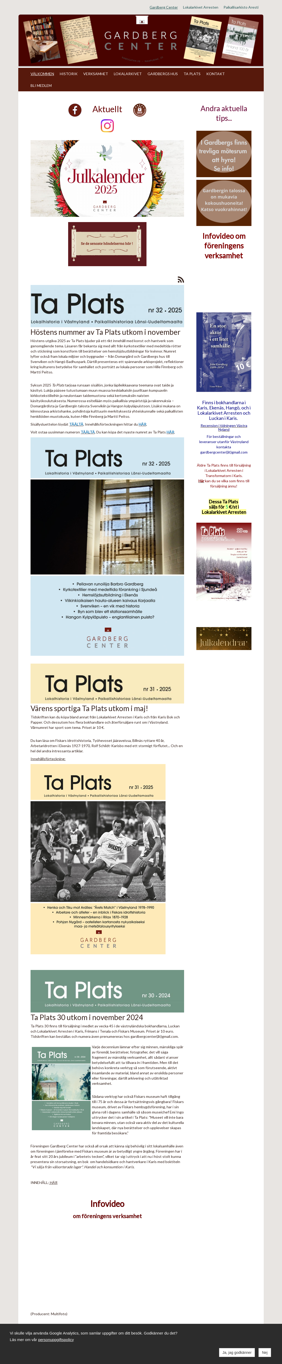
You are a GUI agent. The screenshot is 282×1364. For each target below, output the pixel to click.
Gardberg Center (164, 7)
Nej (264, 1352)
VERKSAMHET (95, 74)
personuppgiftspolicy (56, 1339)
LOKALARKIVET (128, 74)
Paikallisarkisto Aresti (241, 7)
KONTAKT (215, 74)
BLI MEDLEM (41, 85)
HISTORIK (69, 74)
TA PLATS (192, 74)
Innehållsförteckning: (48, 759)
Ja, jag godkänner (236, 1352)
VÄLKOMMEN (42, 74)
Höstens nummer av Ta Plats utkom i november (105, 331)
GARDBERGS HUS (163, 74)
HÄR (53, 1182)
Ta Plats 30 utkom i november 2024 (87, 1017)
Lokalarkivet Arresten (200, 7)
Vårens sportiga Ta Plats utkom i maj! (89, 708)
